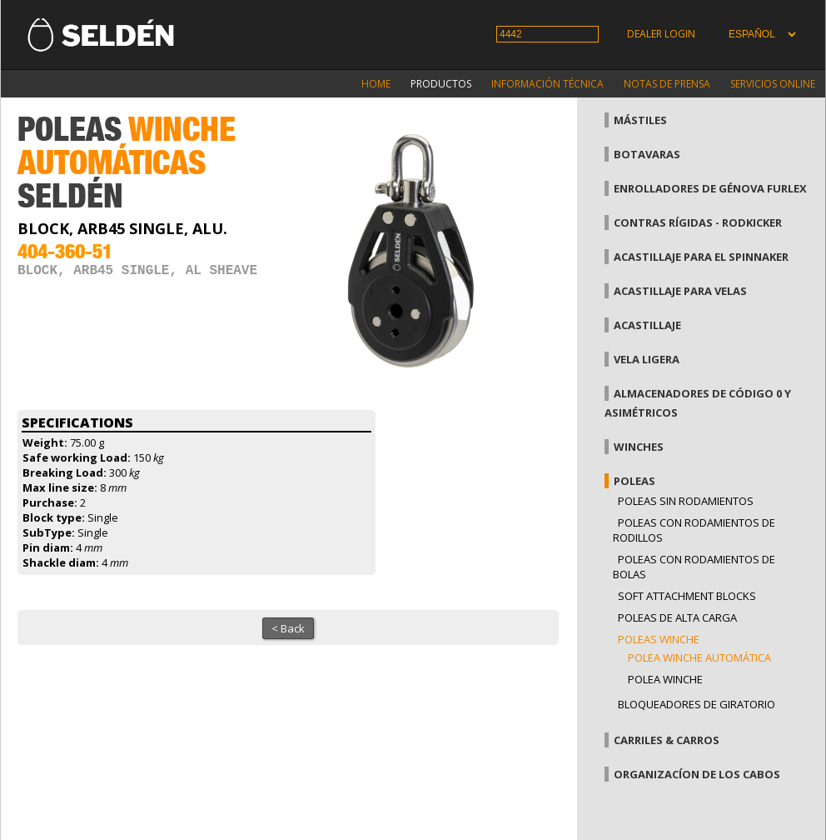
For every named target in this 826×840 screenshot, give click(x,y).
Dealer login (661, 34)
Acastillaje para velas (680, 290)
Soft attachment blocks (687, 595)
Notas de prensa (667, 84)
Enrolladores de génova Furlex (710, 188)
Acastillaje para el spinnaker (701, 256)
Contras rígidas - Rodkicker (698, 222)
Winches (639, 446)
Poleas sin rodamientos (686, 500)
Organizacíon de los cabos (697, 774)
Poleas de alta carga (677, 617)
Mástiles (640, 120)
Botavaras (647, 154)
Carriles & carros (666, 740)
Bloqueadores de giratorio (696, 704)
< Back (288, 628)
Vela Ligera (646, 359)
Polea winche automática (699, 657)
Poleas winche (658, 639)
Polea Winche (665, 679)
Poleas (634, 480)
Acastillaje (647, 325)
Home (376, 84)
